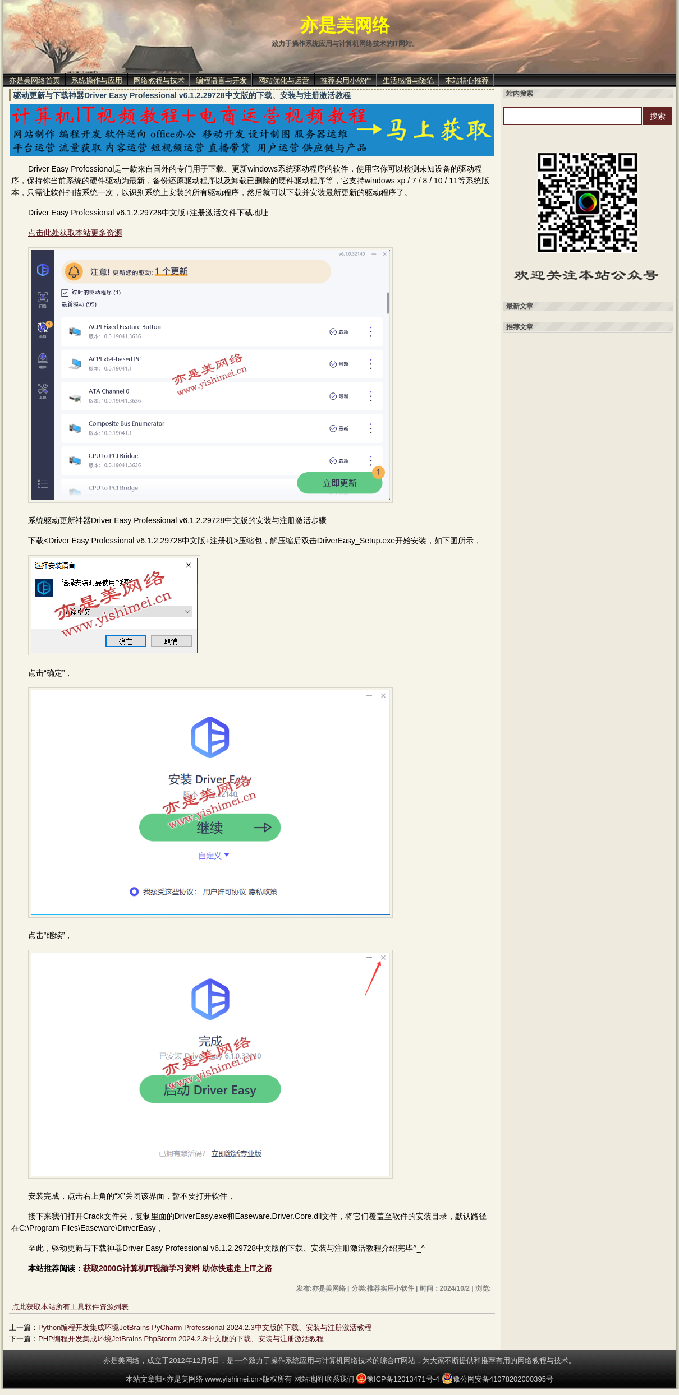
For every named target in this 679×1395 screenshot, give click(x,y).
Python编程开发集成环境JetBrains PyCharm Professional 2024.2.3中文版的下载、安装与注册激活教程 (204, 1327)
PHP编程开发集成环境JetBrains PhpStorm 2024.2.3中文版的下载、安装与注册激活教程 (181, 1338)
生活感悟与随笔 (408, 80)
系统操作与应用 (96, 80)
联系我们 (339, 1379)
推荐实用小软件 (345, 80)
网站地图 (308, 1379)
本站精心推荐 (467, 80)
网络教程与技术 (159, 80)
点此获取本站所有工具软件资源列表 (70, 1306)
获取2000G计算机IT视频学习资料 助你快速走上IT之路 (177, 1268)
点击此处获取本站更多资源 (75, 232)
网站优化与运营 (283, 80)
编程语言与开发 (221, 80)
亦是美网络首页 (34, 80)
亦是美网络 (345, 25)
